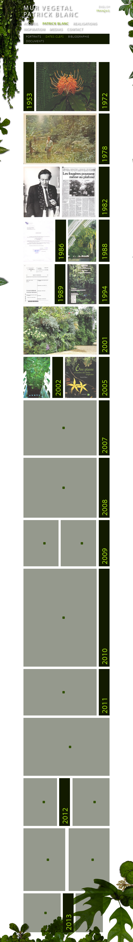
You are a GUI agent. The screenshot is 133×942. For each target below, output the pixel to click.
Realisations (85, 23)
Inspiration (34, 29)
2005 (104, 388)
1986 (61, 251)
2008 (104, 507)
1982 (104, 207)
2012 (65, 816)
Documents (35, 41)
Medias (55, 29)
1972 (104, 101)
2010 (104, 656)
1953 (29, 101)
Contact (75, 29)
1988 (104, 251)
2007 (104, 445)
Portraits (33, 36)
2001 (104, 344)
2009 (104, 556)
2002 (58, 388)
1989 (60, 294)
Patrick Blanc (55, 23)
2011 (104, 705)
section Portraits (49, 51)
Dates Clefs (55, 36)
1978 (104, 154)
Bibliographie (78, 36)
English (104, 6)
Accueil (30, 23)
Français (103, 10)
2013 (68, 922)
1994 (104, 294)
